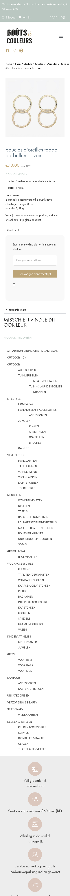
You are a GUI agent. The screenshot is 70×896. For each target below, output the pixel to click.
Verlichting (16, 455)
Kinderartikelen (19, 636)
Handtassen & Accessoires (37, 409)
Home (8, 64)
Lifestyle (14, 398)
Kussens (24, 569)
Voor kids (25, 671)
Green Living (16, 551)
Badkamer (25, 596)
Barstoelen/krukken (33, 517)
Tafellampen (27, 466)
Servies (23, 732)
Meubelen (14, 495)
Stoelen (24, 506)
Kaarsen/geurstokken (34, 585)
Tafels (23, 511)
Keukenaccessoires (32, 727)
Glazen (23, 743)
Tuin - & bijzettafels (43, 381)
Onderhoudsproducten (35, 539)
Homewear (26, 404)
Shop (18, 64)
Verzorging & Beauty (22, 702)
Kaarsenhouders (30, 624)
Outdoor (13, 364)
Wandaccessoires (31, 580)
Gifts (11, 654)
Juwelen (24, 420)
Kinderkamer (27, 642)
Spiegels (24, 618)
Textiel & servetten (32, 749)
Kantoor (13, 677)
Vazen (22, 629)
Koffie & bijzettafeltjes (35, 528)
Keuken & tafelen (19, 721)
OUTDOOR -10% (16, 357)
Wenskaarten (28, 714)
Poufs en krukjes (30, 533)
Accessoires (27, 370)
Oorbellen (36, 437)
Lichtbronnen (28, 482)
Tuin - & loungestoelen (45, 386)
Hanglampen (27, 460)
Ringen (34, 426)
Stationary (15, 709)
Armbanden (37, 431)
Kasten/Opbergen (31, 688)
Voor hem (25, 660)
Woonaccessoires (20, 563)
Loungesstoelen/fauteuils (37, 522)
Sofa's (22, 544)
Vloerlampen (27, 477)
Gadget (23, 448)
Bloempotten (28, 557)
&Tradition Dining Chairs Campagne (32, 350)
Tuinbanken (37, 392)
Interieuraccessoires (33, 602)
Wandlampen (27, 471)
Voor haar (25, 665)
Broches (35, 442)
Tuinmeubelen (28, 375)
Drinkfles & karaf (31, 738)
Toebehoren (27, 488)
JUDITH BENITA (14, 188)
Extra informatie (17, 310)
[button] (61, 36)
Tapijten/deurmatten (33, 574)
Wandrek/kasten (30, 500)
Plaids (22, 591)
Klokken (24, 613)
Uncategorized (18, 695)
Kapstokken (27, 607)
